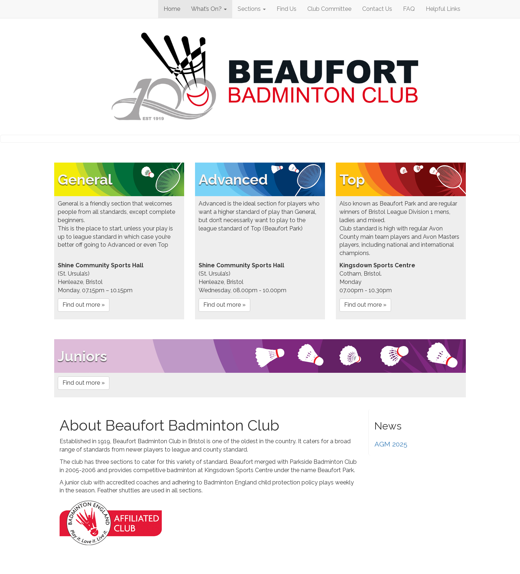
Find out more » (83, 304)
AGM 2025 (390, 444)
